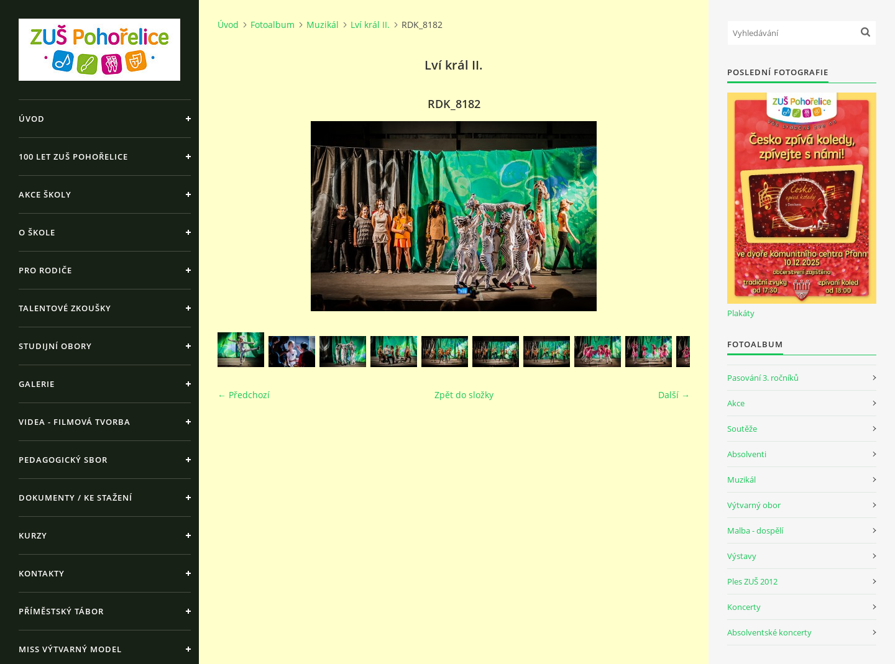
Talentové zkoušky (65, 308)
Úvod (32, 118)
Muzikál (322, 24)
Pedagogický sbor (63, 459)
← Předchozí (244, 395)
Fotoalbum (272, 24)
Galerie (37, 383)
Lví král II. (370, 24)
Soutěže (742, 428)
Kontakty (42, 573)
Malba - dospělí (755, 530)
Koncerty (744, 606)
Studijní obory (55, 346)
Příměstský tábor (61, 611)
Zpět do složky (463, 395)
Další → (674, 395)
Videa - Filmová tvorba (75, 421)
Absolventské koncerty (769, 632)
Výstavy (741, 556)
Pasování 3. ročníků (763, 377)
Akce (736, 403)
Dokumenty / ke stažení (75, 497)
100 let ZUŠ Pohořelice (73, 156)
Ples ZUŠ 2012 (752, 581)
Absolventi (746, 454)
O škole (37, 232)
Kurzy (33, 535)
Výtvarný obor (754, 505)
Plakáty (741, 313)
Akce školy (45, 194)
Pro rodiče (45, 270)
